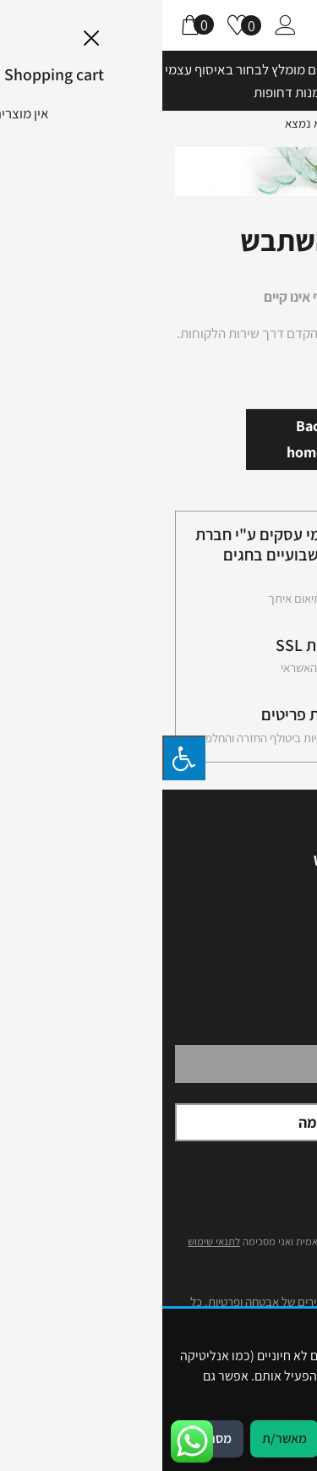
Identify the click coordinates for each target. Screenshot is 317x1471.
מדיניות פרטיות (230, 1396)
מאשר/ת (122, 1438)
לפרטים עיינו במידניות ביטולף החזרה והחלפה (139, 738)
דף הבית (279, 122)
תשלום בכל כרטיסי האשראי (180, 667)
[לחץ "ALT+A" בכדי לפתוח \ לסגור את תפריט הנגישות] (21, 758)
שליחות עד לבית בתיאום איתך (174, 598)
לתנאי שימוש (51, 1241)
